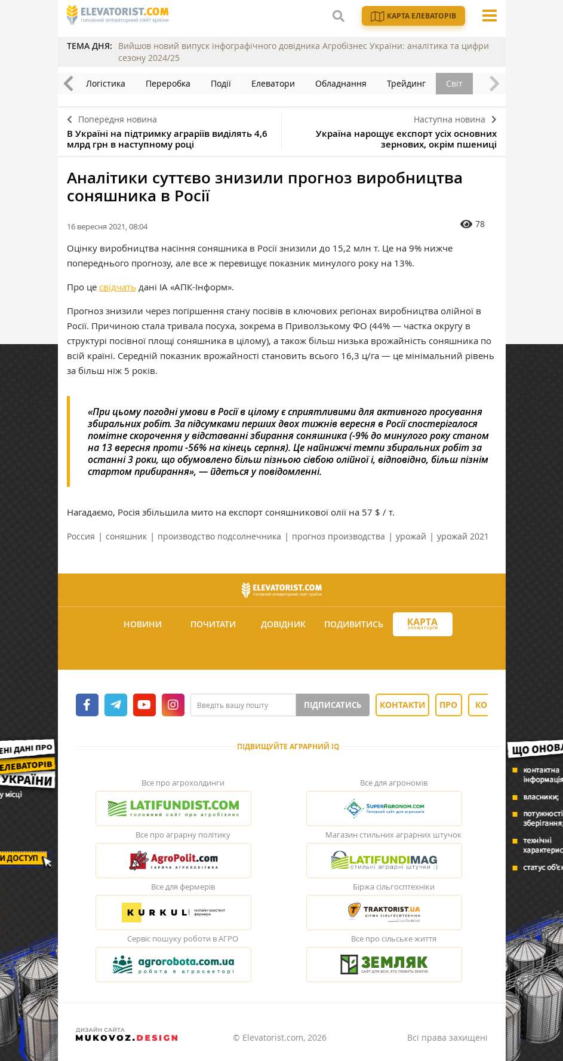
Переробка (168, 83)
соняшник (126, 536)
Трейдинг (406, 83)
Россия (81, 536)
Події (221, 83)
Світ (454, 83)
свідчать (117, 287)
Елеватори (273, 83)
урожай (411, 536)
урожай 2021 (463, 536)
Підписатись (332, 705)
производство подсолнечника (219, 536)
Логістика (105, 83)
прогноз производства (338, 536)
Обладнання (341, 83)
